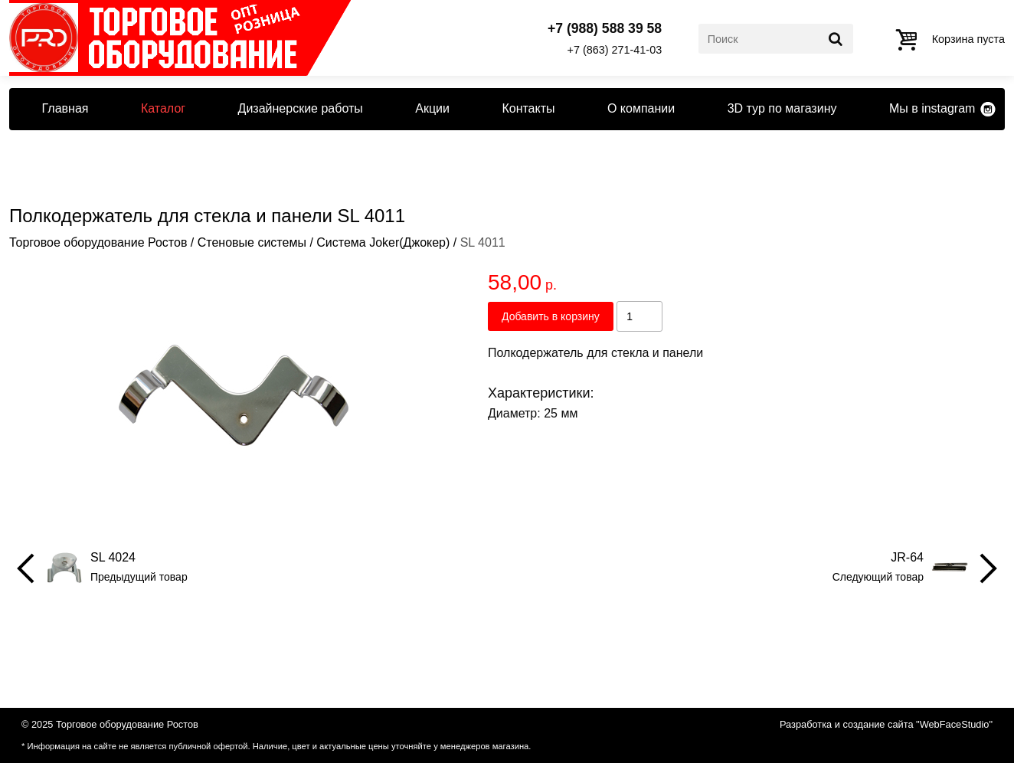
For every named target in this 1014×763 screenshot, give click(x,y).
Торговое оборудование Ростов (98, 242)
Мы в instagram (932, 108)
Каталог (163, 108)
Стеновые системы (252, 242)
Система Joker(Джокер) (383, 242)
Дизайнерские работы (300, 108)
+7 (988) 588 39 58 (605, 29)
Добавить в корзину (551, 316)
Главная (65, 108)
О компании (641, 108)
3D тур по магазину (782, 108)
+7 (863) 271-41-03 (615, 49)
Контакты (528, 108)
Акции (432, 108)
